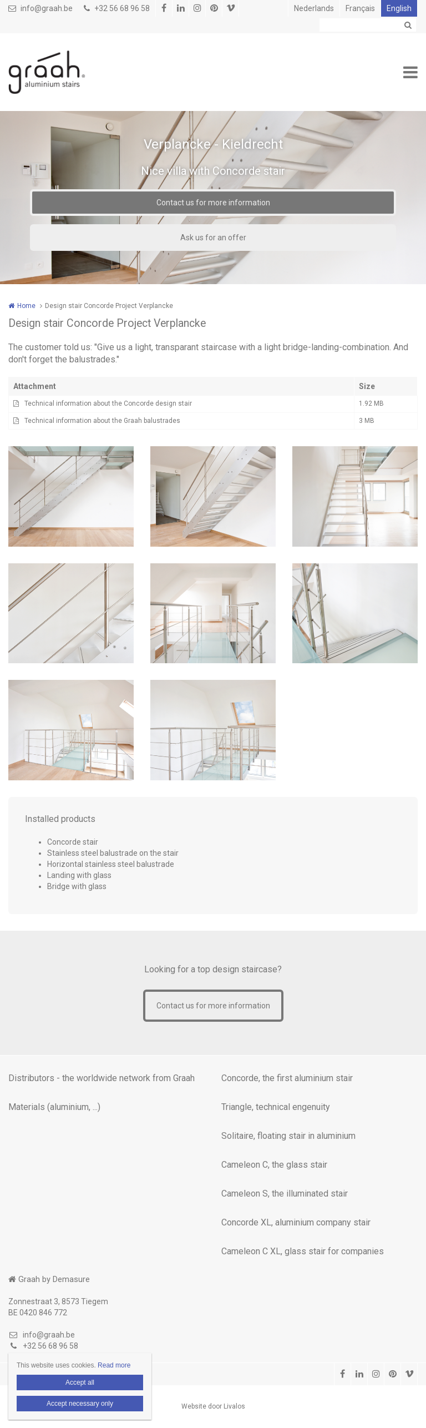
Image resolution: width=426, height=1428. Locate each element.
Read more (114, 1365)
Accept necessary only (80, 1403)
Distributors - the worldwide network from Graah (101, 1078)
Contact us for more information (213, 202)
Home (26, 306)
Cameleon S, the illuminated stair (284, 1193)
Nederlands (314, 8)
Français (360, 8)
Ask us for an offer (213, 237)
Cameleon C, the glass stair (274, 1164)
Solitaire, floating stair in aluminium (288, 1136)
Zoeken (407, 25)
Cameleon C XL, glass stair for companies (302, 1251)
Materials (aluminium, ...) (54, 1107)
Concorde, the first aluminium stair (287, 1078)
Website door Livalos (213, 1406)
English (399, 8)
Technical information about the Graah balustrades (102, 421)
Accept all (79, 1382)
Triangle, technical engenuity (275, 1107)
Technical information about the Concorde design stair (108, 403)
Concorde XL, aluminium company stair (296, 1222)
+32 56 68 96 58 (117, 8)
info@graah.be (40, 8)
